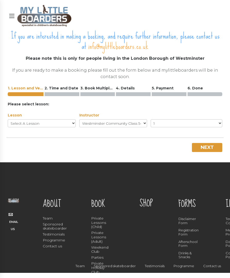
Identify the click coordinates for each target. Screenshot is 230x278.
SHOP (146, 203)
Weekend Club (99, 249)
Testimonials (54, 234)
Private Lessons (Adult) (98, 237)
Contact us (52, 246)
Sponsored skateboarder (55, 226)
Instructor (89, 115)
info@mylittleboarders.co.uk (118, 46)
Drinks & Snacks (185, 255)
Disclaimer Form (187, 221)
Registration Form (188, 232)
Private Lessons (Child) (98, 222)
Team (48, 218)
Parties (97, 257)
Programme (54, 240)
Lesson (15, 115)
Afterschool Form (188, 244)
